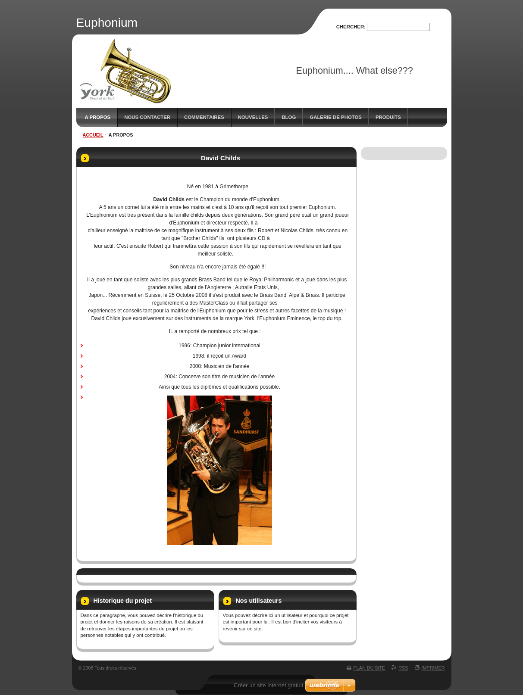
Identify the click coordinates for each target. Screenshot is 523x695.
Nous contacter (147, 117)
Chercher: (351, 26)
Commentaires (204, 117)
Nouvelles (253, 117)
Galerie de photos (336, 117)
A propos (98, 117)
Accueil (93, 134)
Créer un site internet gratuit (268, 685)
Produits (388, 117)
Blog (289, 117)
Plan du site (369, 667)
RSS (403, 667)
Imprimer (433, 667)
